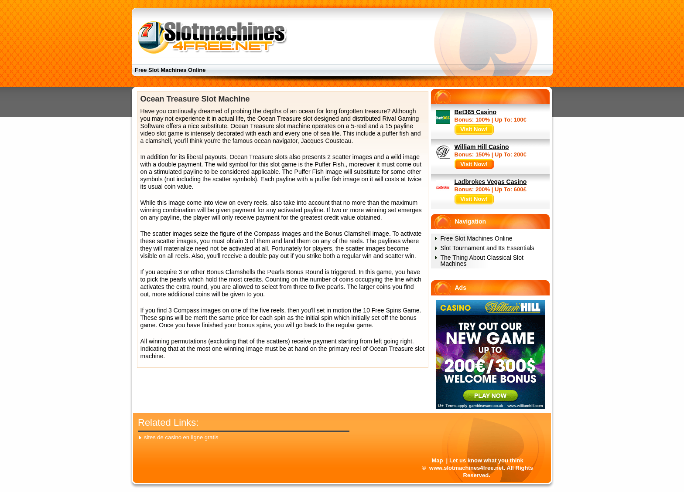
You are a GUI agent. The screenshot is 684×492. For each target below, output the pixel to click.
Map (437, 460)
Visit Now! (474, 129)
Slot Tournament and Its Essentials (487, 247)
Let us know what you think (486, 460)
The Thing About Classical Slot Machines (482, 260)
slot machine (293, 125)
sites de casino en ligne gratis (181, 437)
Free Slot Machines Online (170, 70)
